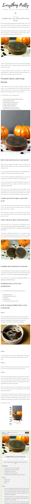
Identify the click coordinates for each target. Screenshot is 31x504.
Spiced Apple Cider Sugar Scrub (10, 107)
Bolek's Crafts (26, 171)
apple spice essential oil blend (8, 279)
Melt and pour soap (7, 294)
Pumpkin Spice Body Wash (9, 105)
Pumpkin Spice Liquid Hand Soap (11, 102)
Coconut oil (5, 297)
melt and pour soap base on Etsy (16, 176)
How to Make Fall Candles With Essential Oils (13, 99)
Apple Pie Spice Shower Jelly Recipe (11, 108)
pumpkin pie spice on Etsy (9, 228)
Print (27, 432)
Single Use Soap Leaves (8, 100)
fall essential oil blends (21, 278)
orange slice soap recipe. (6, 185)
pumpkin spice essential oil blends (21, 274)
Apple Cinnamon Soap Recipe (10, 104)
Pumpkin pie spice (7, 296)
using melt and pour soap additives (17, 226)
